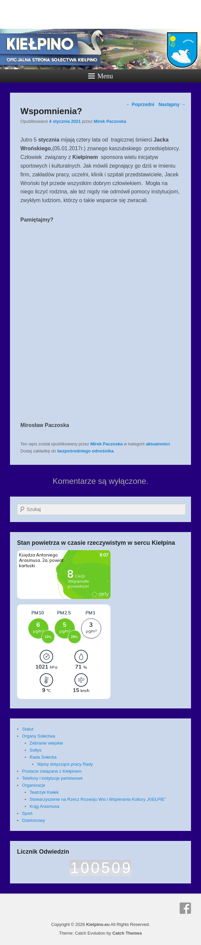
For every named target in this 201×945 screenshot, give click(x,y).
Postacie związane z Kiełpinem (51, 771)
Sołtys (35, 750)
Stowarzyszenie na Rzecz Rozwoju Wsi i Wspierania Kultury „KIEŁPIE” (98, 799)
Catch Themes (127, 933)
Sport (27, 813)
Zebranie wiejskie (46, 743)
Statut (27, 729)
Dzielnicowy (33, 820)
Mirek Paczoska (110, 121)
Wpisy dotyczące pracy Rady (65, 764)
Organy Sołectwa (38, 736)
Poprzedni (140, 104)
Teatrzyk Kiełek (44, 792)
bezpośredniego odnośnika (85, 450)
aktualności (158, 443)
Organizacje (33, 785)
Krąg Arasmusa (44, 806)
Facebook (185, 908)
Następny (172, 104)
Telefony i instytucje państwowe (52, 778)
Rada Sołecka (43, 757)
